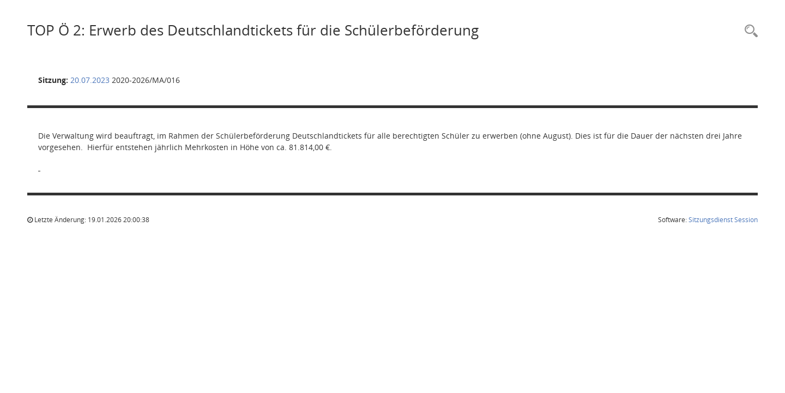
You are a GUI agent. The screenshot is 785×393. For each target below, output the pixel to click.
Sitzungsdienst (723, 219)
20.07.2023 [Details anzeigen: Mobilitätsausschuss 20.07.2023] (90, 80)
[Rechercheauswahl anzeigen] (748, 31)
